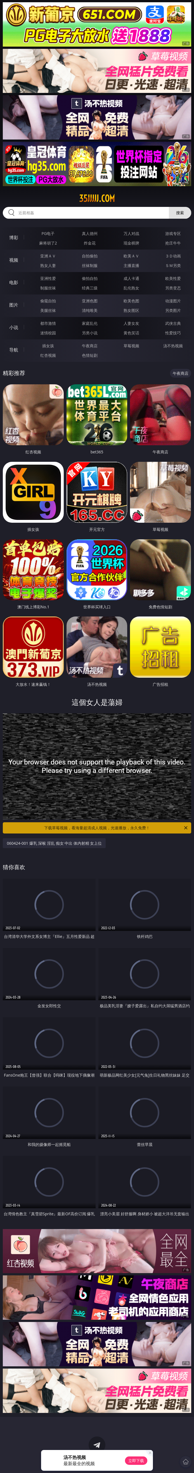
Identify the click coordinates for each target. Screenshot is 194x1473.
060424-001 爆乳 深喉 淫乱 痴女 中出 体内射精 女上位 (54, 843)
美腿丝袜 (48, 310)
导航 (13, 350)
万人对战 (131, 233)
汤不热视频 (173, 345)
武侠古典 (173, 323)
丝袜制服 (90, 265)
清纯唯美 (90, 310)
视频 (13, 260)
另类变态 (173, 288)
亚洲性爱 (48, 278)
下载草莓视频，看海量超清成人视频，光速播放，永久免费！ (116, 828)
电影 (13, 282)
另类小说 (90, 332)
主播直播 (131, 265)
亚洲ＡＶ (48, 256)
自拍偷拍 (90, 256)
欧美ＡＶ (131, 256)
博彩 (13, 237)
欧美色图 (131, 300)
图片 (13, 305)
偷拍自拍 (90, 278)
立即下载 (136, 1460)
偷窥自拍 (48, 300)
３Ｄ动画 (173, 256)
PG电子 (48, 233)
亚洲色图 (90, 300)
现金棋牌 (131, 243)
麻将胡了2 (48, 243)
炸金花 (90, 243)
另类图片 (173, 310)
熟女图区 (131, 310)
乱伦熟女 (131, 288)
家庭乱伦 (90, 323)
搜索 (180, 212)
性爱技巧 (173, 332)
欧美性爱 (173, 278)
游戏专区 (173, 233)
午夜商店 (90, 345)
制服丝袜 (48, 288)
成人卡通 (131, 278)
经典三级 (90, 288)
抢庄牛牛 (173, 243)
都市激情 (48, 323)
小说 (13, 327)
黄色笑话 (131, 332)
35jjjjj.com (97, 198)
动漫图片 (173, 300)
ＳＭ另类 (173, 265)
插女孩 (48, 345)
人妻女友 (131, 323)
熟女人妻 (48, 265)
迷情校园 (48, 332)
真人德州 (90, 233)
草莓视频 (131, 345)
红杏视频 (48, 355)
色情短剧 (90, 355)
